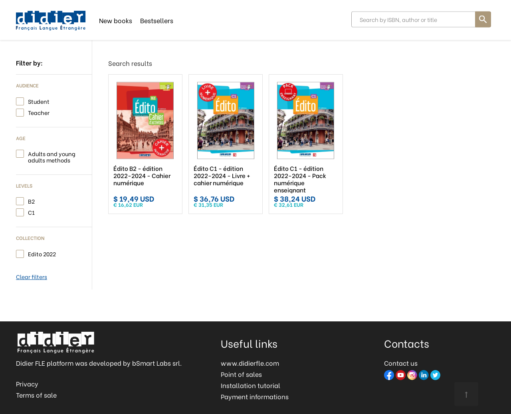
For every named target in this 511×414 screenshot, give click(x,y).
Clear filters (31, 276)
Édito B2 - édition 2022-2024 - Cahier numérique (141, 175)
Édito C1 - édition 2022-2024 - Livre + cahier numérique (219, 175)
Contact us (401, 362)
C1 (31, 212)
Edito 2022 (42, 253)
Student (39, 101)
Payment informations (255, 396)
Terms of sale (36, 394)
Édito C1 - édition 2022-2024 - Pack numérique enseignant (295, 178)
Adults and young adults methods (51, 156)
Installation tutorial (250, 385)
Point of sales (241, 373)
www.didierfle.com (250, 362)
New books (115, 19)
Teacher (39, 112)
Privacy (27, 383)
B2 (31, 200)
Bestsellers (156, 19)
